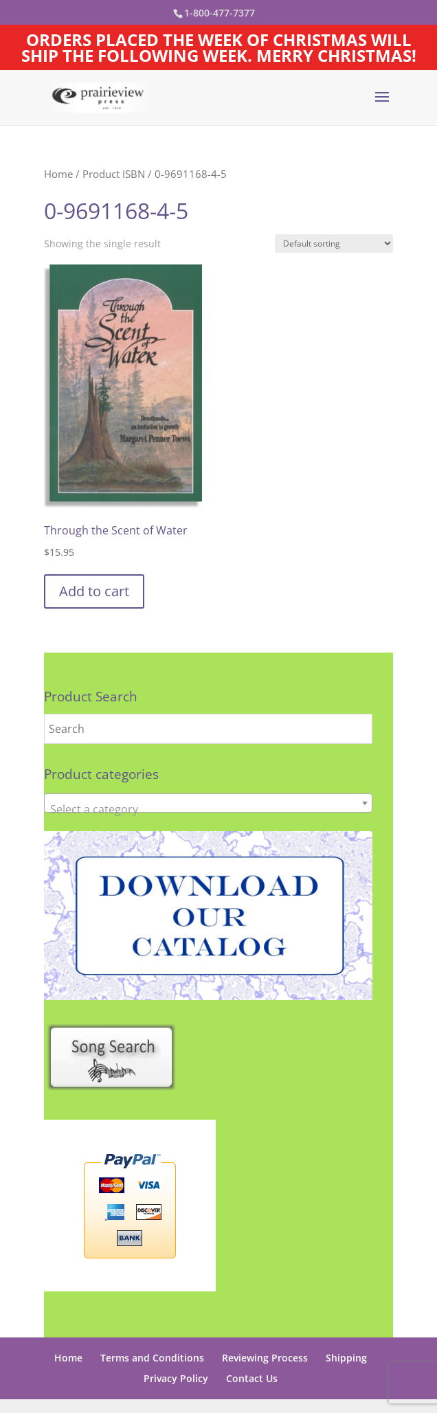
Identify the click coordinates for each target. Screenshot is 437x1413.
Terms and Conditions (152, 1357)
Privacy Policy (176, 1378)
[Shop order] (334, 243)
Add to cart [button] (94, 591)
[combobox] (208, 803)
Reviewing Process (265, 1357)
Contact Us (252, 1378)
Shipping (346, 1357)
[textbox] (208, 809)
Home (58, 174)
